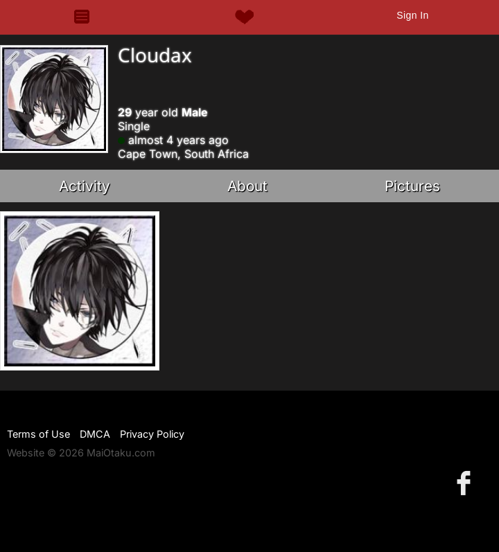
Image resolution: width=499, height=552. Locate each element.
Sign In (412, 15)
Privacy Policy (152, 434)
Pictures (412, 186)
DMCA (95, 434)
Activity (84, 186)
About (247, 186)
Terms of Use (38, 434)
